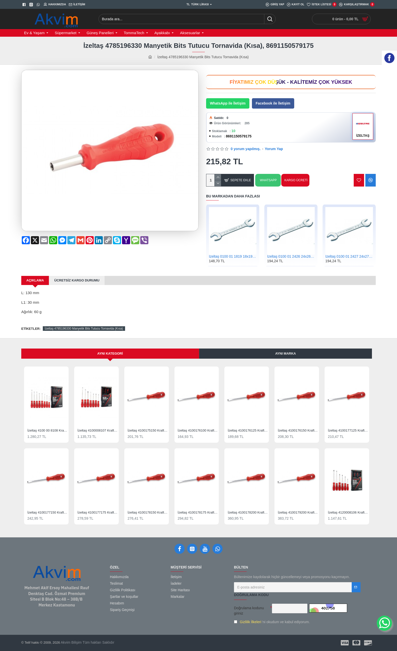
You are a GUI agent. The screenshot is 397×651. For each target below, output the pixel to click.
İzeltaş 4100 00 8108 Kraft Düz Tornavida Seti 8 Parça (47, 430)
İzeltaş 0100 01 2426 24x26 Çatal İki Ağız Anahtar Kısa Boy (291, 256)
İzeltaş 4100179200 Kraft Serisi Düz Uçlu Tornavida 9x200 (298, 512)
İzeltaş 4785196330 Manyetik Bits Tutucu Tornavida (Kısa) (84, 328)
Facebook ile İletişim (273, 103)
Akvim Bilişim (71, 642)
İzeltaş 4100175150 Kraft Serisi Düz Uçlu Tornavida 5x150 (148, 430)
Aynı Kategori (110, 353)
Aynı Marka (285, 353)
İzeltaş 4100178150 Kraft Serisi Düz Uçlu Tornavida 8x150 (148, 512)
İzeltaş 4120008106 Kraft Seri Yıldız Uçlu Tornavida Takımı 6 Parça (348, 512)
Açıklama (35, 280)
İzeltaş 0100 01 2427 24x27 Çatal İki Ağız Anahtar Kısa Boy (349, 256)
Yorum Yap (274, 149)
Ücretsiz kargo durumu (76, 280)
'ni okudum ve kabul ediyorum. (272, 622)
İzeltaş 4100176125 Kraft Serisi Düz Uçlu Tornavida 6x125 (248, 430)
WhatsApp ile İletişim (228, 103)
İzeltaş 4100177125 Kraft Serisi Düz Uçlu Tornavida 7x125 (348, 430)
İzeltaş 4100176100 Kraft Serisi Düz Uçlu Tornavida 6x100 (198, 430)
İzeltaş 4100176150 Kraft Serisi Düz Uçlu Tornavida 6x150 (298, 430)
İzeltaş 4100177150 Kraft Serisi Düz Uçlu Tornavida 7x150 (47, 512)
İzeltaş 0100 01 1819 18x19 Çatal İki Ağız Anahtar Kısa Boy (232, 256)
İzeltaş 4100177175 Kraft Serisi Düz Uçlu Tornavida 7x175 (97, 512)
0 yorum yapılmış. (246, 149)
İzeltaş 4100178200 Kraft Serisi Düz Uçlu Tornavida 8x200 (248, 512)
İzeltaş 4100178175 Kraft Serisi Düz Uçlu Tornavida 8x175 (198, 512)
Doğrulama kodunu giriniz (249, 610)
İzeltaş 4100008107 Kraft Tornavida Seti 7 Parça (97, 430)
